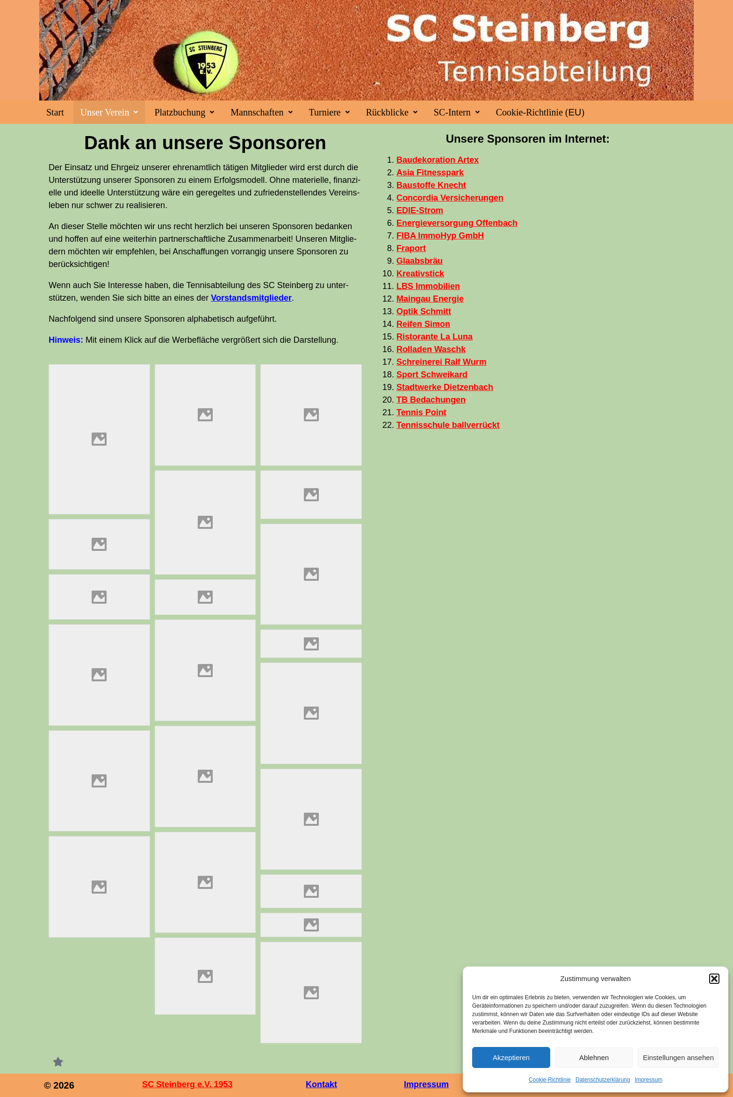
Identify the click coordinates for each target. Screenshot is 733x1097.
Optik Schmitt (423, 311)
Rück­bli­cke (391, 112)
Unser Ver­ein (109, 112)
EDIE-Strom (419, 210)
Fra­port (411, 248)
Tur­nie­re (329, 112)
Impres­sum (648, 1079)
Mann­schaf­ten (261, 112)
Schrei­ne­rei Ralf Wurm (441, 362)
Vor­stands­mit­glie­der (251, 298)
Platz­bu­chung (184, 112)
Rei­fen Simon (423, 324)
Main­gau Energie (430, 298)
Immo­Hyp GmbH (440, 235)
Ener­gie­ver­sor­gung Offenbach (456, 223)
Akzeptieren (511, 1057)
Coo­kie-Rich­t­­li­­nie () (540, 112)
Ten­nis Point (421, 412)
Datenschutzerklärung (602, 1079)
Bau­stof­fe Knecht (431, 185)
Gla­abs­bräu (419, 261)
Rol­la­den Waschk (431, 349)
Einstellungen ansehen (678, 1057)
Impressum (426, 1084)
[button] (714, 978)
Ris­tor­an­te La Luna (434, 336)
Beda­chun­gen (431, 399)
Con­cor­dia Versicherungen (449, 197)
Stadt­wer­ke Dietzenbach (444, 387)
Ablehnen (594, 1057)
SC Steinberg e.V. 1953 (187, 1084)
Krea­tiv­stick (420, 273)
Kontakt (321, 1084)
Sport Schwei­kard (431, 374)
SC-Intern (457, 112)
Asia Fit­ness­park (430, 172)
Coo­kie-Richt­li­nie (550, 1079)
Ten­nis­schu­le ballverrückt (448, 425)
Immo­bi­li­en (428, 286)
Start (55, 112)
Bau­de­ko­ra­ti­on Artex (437, 160)
